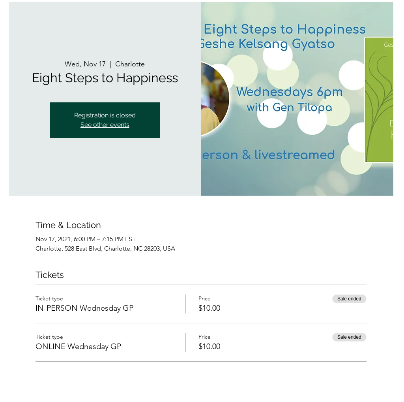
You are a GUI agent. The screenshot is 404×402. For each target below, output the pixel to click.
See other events (104, 124)
